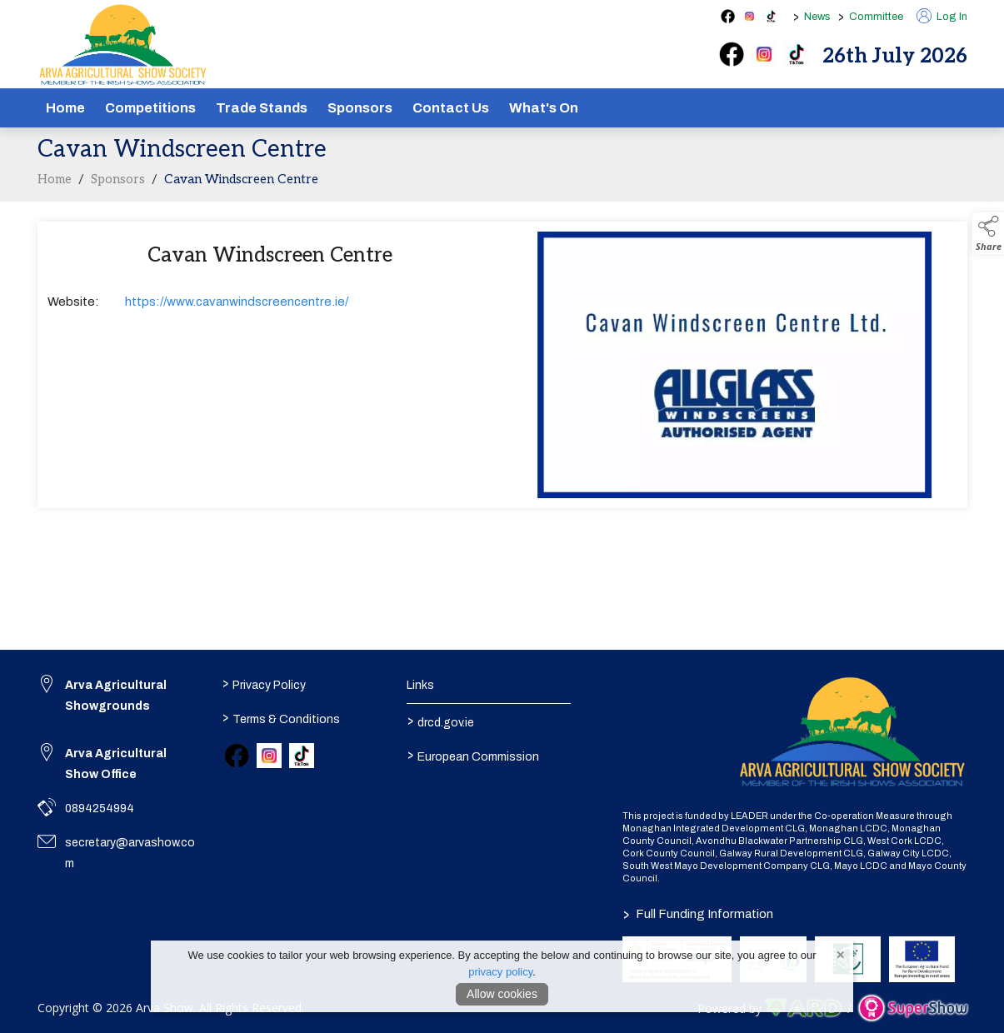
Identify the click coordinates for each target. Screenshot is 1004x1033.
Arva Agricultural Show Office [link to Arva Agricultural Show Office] (116, 764)
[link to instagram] (269, 755)
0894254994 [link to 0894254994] (99, 808)
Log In (942, 16)
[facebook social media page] (728, 16)
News (817, 16)
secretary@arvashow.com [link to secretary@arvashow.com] (130, 853)
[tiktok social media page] (771, 16)
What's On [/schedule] (543, 108)
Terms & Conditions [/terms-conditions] (281, 718)
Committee (876, 16)
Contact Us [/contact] (450, 108)
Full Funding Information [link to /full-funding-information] (698, 914)
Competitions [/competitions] (150, 108)
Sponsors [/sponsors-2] (359, 108)
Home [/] (65, 108)
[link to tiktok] (301, 755)
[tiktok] (796, 54)
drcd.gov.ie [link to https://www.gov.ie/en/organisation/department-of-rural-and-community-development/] (440, 721)
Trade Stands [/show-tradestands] (261, 108)
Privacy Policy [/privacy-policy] (264, 684)
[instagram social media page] (749, 16)
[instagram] (764, 54)
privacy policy (500, 972)
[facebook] (731, 54)
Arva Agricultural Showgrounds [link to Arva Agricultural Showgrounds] (116, 695)
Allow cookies (502, 994)
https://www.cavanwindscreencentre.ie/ (236, 306)
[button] (988, 233)
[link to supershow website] (912, 1008)
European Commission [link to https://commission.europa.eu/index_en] (473, 755)
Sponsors (118, 184)
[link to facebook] (236, 755)
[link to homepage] (122, 44)
